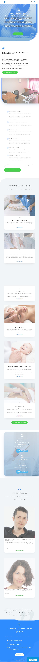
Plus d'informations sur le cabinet (10, 72)
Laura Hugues (33, 660)
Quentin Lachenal (32, 659)
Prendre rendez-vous (18, 33)
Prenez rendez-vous (19, 654)
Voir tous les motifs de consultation (19, 422)
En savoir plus (19, 227)
